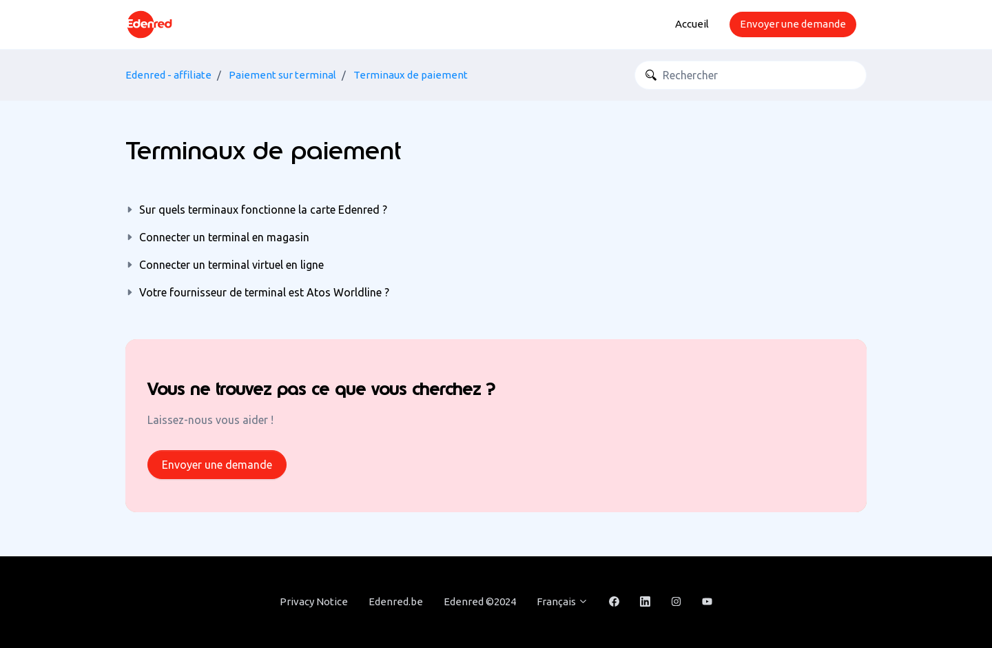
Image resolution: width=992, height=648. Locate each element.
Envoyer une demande (793, 24)
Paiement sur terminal (282, 75)
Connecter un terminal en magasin (224, 237)
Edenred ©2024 (480, 601)
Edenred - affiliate (168, 75)
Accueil (692, 24)
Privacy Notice (314, 601)
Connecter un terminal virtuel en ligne (231, 265)
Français (562, 601)
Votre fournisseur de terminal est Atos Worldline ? (264, 292)
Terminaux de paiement (410, 75)
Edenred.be (396, 601)
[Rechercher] (750, 75)
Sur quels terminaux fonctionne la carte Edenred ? (263, 209)
